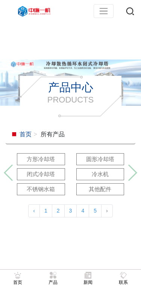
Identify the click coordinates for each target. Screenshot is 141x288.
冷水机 (100, 174)
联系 (123, 278)
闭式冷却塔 (41, 174)
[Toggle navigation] (104, 11)
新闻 (87, 278)
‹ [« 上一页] (34, 211)
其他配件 (100, 189)
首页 (26, 134)
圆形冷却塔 (100, 159)
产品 (53, 278)
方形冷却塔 (41, 159)
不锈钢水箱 (41, 189)
